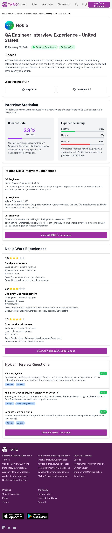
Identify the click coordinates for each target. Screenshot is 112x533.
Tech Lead (78, 467)
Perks (4, 489)
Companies (16, 14)
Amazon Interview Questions (14, 463)
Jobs (33, 4)
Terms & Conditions (46, 489)
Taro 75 (5, 451)
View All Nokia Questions (56, 424)
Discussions (60, 4)
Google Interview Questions (13, 455)
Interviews (45, 4)
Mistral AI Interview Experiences (51, 467)
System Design (80, 459)
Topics (5, 494)
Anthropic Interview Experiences (51, 455)
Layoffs (77, 451)
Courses (23, 4)
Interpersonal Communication (86, 463)
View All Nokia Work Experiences (56, 345)
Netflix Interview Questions (13, 472)
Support (41, 494)
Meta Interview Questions (12, 459)
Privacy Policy (44, 485)
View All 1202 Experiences (56, 228)
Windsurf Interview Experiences (51, 463)
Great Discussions (9, 485)
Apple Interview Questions (13, 467)
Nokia (24, 14)
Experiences (32, 14)
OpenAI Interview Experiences (50, 451)
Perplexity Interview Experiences (51, 459)
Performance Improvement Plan (87, 455)
